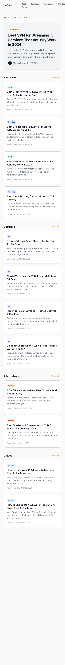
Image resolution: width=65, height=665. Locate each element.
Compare (34, 4)
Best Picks (24, 5)
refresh (9, 5)
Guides (61, 4)
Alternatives (49, 4)
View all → (56, 77)
